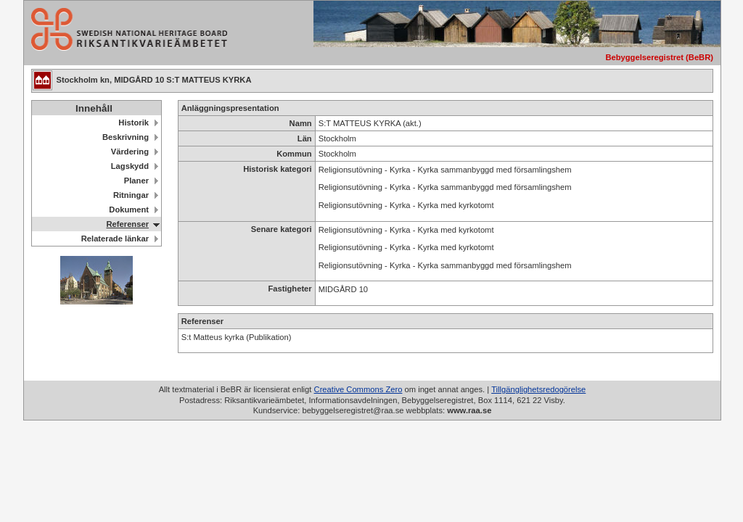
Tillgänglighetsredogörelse (538, 389)
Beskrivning (125, 137)
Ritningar (131, 195)
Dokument (129, 209)
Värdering (130, 151)
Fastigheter (289, 288)
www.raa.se (469, 410)
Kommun (293, 153)
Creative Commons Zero (358, 389)
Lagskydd (130, 166)
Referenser (128, 224)
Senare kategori (281, 229)
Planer (136, 180)
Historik (133, 122)
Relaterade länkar (115, 238)
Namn (301, 123)
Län (304, 138)
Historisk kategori (277, 169)
